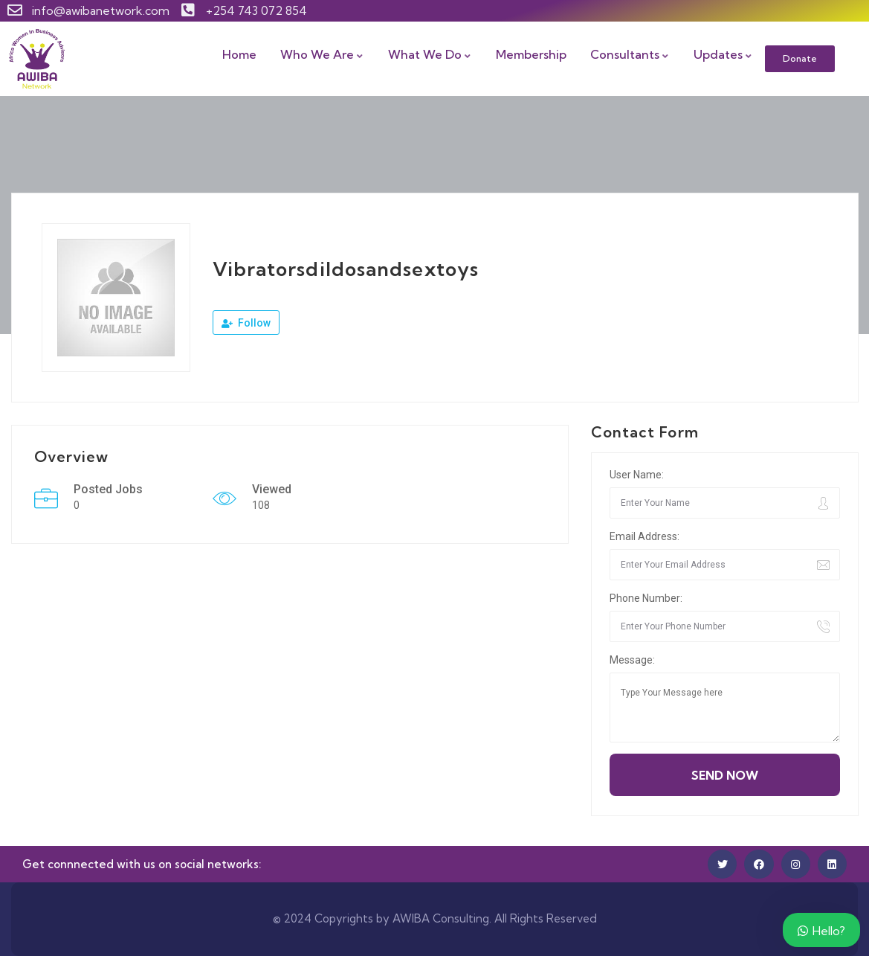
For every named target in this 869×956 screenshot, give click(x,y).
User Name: (637, 475)
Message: (632, 660)
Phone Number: (646, 598)
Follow (246, 323)
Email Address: (644, 536)
